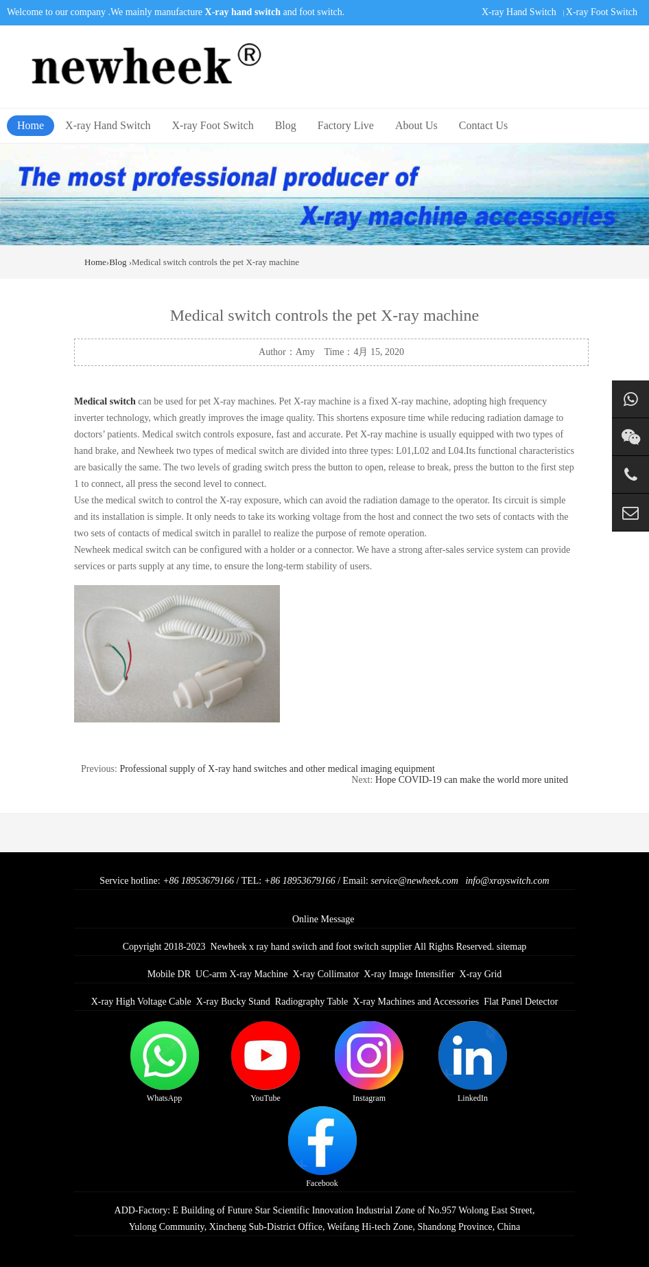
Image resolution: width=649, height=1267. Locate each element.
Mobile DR (169, 974)
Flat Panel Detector (521, 1001)
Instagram (369, 1062)
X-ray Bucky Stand (233, 1001)
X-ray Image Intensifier (409, 974)
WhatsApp (164, 1062)
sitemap (512, 946)
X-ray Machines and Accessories (416, 1001)
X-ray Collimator (326, 974)
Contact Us (483, 125)
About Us (416, 125)
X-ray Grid (481, 974)
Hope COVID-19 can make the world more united (471, 780)
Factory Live (346, 125)
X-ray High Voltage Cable (141, 1001)
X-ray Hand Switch (519, 12)
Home (30, 125)
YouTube (265, 1062)
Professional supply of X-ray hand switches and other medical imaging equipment (277, 769)
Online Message (323, 919)
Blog (285, 125)
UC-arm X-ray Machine (242, 974)
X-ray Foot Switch (601, 12)
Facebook (322, 1147)
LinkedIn (472, 1062)
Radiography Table (311, 1001)
